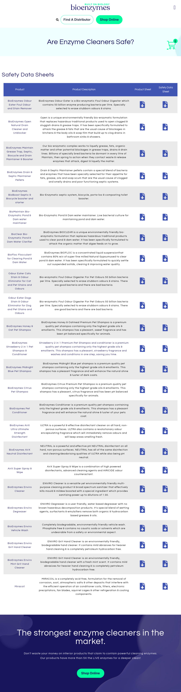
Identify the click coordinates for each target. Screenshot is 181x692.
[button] (174, 7)
